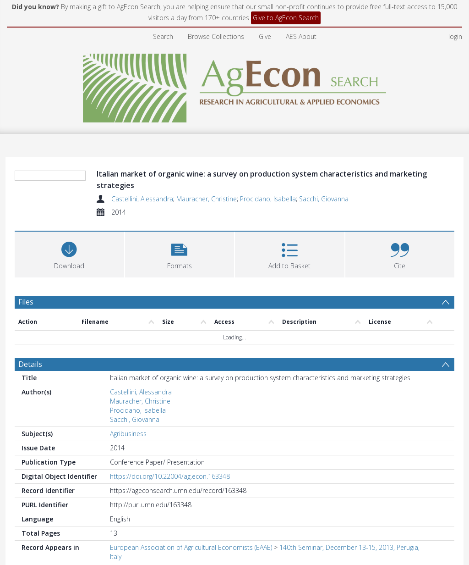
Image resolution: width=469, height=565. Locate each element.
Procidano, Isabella (268, 198)
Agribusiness (128, 433)
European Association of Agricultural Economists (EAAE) (191, 547)
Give (265, 36)
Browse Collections (216, 36)
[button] (179, 253)
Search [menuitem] (163, 36)
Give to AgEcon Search (286, 17)
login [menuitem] (455, 36)
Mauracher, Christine (206, 198)
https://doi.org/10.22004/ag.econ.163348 (170, 476)
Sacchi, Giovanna (324, 198)
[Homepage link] (235, 85)
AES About (301, 36)
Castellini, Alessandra (142, 198)
